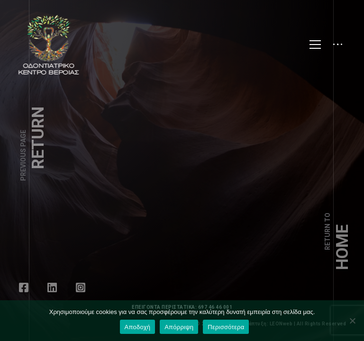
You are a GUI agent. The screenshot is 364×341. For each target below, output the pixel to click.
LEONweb (284, 323)
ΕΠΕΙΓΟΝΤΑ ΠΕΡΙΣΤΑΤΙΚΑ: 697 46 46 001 (182, 307)
